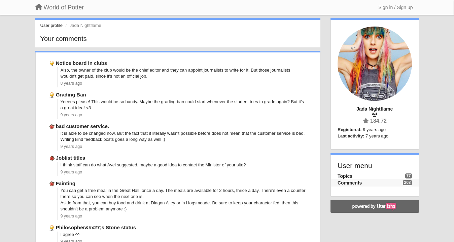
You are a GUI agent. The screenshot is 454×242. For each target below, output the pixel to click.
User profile (51, 25)
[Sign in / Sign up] (396, 7)
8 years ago (71, 83)
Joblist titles (70, 158)
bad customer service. (82, 126)
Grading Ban (71, 94)
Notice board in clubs (81, 63)
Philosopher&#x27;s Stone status (96, 227)
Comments (350, 183)
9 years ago (71, 115)
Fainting (65, 183)
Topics (345, 176)
